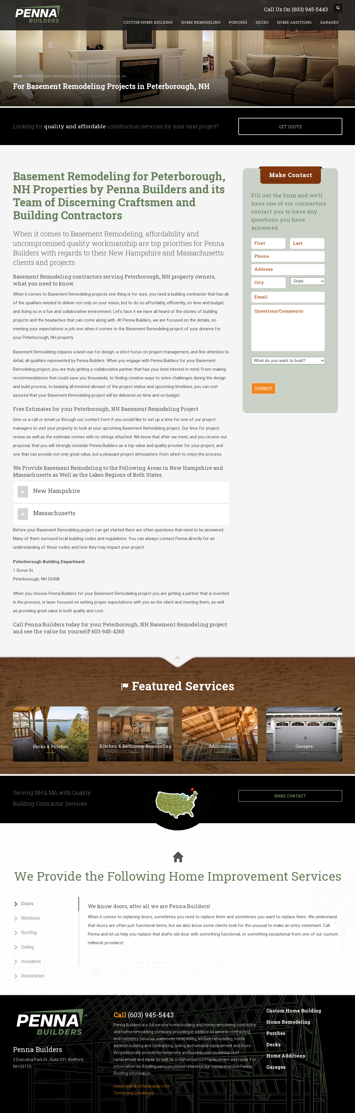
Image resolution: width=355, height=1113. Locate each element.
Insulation (27, 961)
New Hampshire (56, 490)
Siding (23, 947)
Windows (26, 918)
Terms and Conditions (134, 1093)
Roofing (25, 932)
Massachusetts (54, 513)
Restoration (28, 976)
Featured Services (183, 685)
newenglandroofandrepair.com (142, 1086)
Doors (23, 903)
